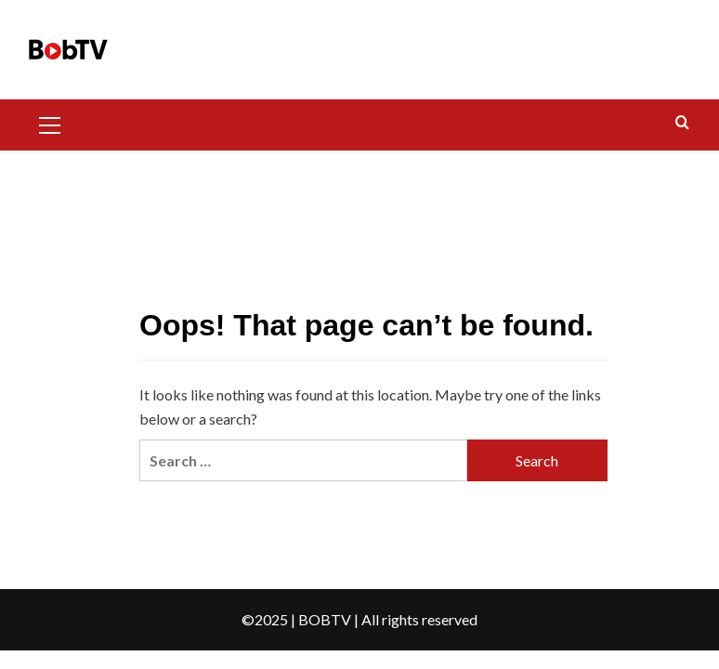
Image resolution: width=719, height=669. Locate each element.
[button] (57, 122)
